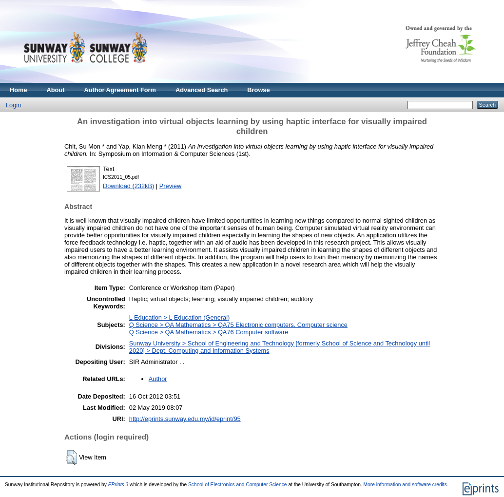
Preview (170, 186)
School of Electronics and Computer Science (237, 484)
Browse (258, 90)
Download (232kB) (128, 186)
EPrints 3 (118, 484)
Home (18, 90)
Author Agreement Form (120, 90)
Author (158, 378)
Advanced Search (201, 90)
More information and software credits (405, 484)
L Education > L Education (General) (179, 317)
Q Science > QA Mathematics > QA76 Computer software (208, 332)
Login (13, 105)
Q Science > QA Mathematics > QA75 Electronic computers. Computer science (238, 324)
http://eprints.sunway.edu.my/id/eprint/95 (185, 418)
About (56, 90)
